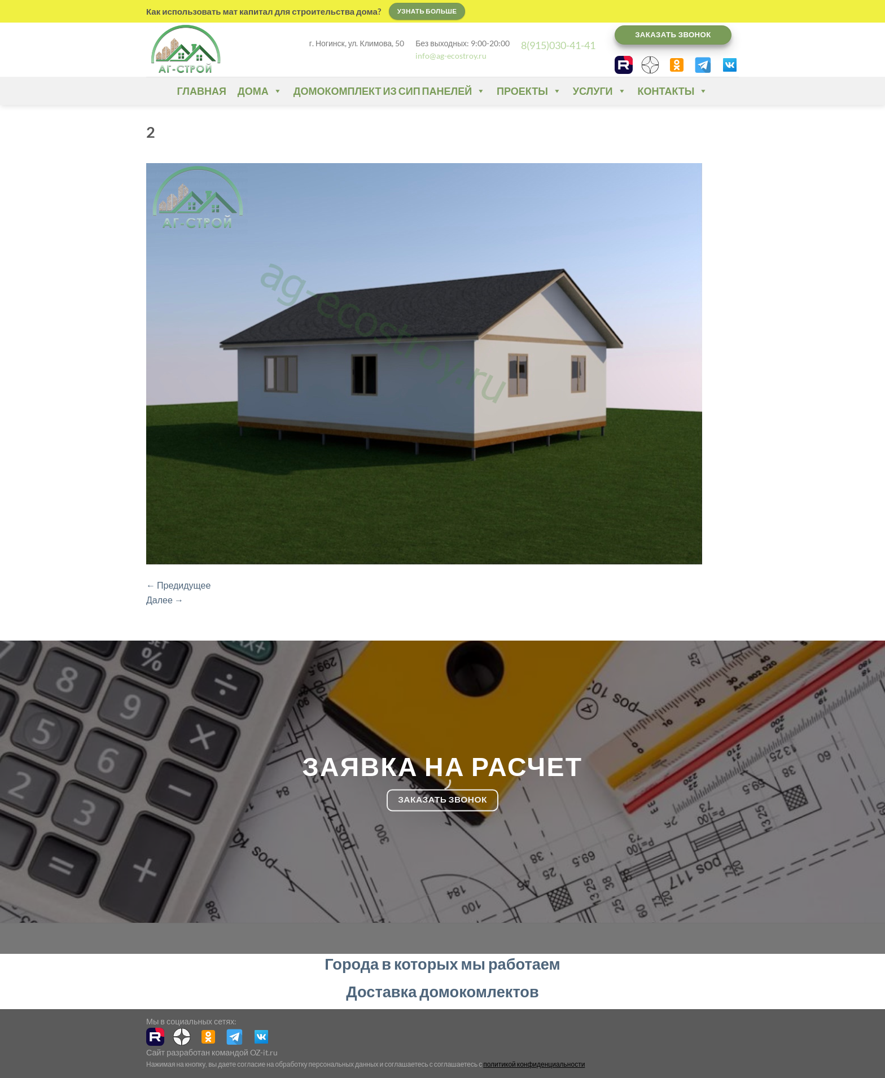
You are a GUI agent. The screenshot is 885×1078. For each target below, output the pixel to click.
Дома (260, 91)
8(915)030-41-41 (558, 45)
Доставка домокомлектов (442, 991)
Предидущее (178, 585)
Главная (201, 91)
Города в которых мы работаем (442, 963)
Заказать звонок (673, 34)
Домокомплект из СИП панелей (389, 91)
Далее (164, 599)
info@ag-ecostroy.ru (451, 55)
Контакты (673, 91)
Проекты (529, 91)
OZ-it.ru (264, 1052)
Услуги (599, 91)
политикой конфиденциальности (534, 1064)
